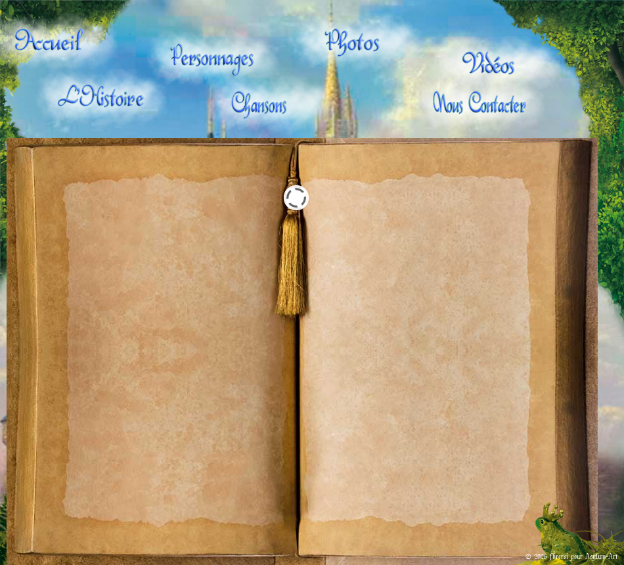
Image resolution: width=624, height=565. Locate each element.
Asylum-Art (601, 556)
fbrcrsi (559, 556)
